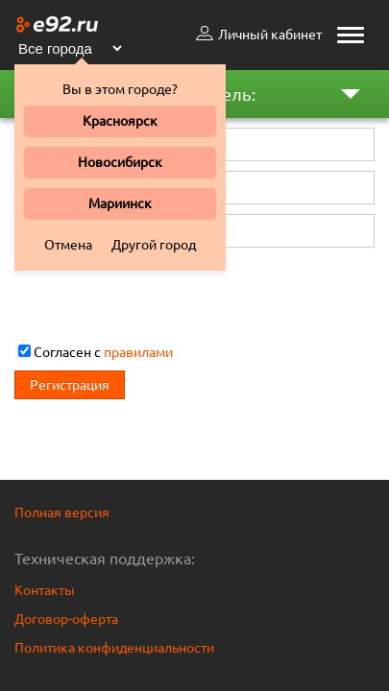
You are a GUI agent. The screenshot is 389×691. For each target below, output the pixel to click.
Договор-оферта (66, 619)
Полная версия (61, 512)
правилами (138, 352)
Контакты (44, 590)
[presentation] (160, 294)
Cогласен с (95, 352)
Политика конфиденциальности (114, 647)
